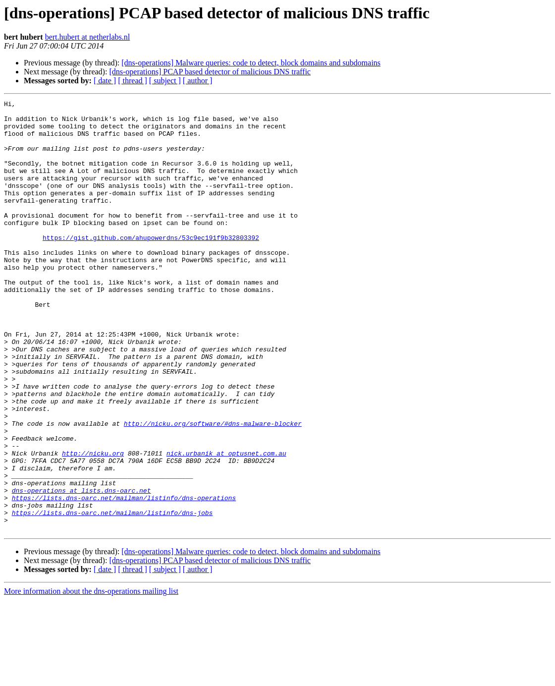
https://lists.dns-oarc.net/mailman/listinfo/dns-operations (124, 577)
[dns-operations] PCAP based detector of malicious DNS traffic (210, 71)
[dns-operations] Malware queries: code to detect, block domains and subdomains (251, 62)
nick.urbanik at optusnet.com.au (226, 524)
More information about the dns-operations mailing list (91, 677)
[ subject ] (165, 80)
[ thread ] (132, 80)
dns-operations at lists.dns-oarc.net (81, 569)
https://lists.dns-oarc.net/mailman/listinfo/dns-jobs (112, 595)
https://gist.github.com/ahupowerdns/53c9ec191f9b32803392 (151, 265)
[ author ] (198, 80)
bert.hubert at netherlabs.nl (87, 37)
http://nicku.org (93, 524)
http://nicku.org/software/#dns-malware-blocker (213, 488)
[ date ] (105, 80)
